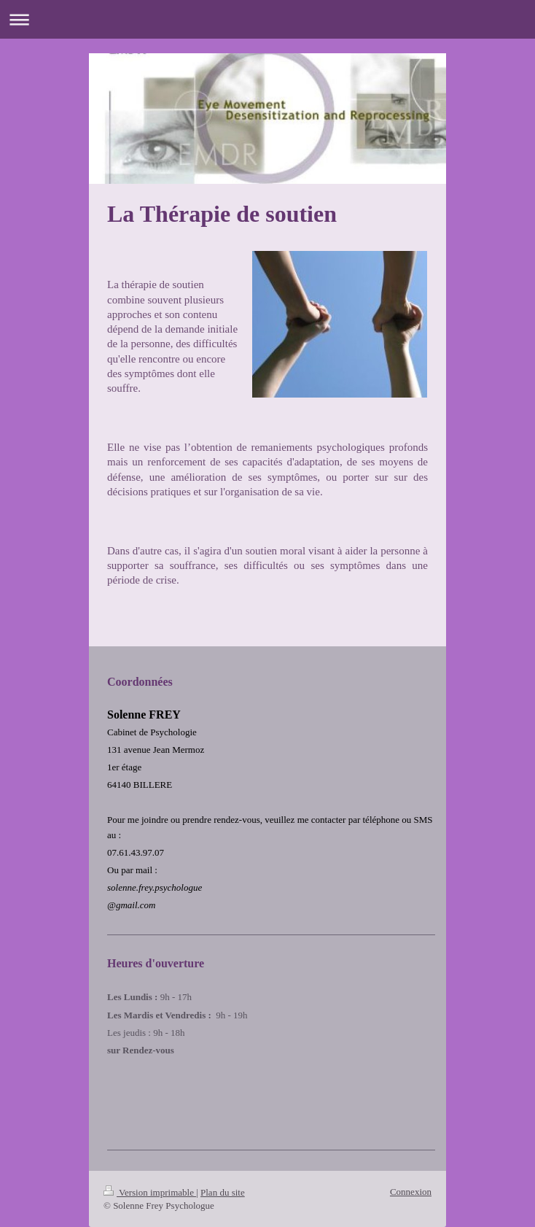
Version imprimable (150, 1192)
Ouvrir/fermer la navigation (267, 19)
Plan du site (222, 1192)
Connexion (410, 1191)
